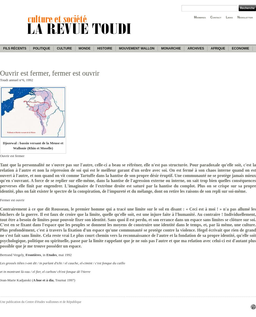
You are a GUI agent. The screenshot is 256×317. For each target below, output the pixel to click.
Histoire (104, 48)
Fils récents (14, 48)
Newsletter (245, 17)
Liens (229, 17)
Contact (215, 17)
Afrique (218, 48)
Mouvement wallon (136, 48)
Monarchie (171, 48)
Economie (240, 48)
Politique (41, 48)
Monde (85, 48)
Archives (195, 48)
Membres (200, 17)
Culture (64, 48)
